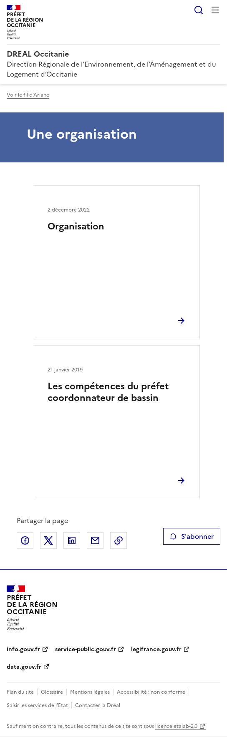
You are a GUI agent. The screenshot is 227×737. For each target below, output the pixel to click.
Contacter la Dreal (97, 705)
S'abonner (192, 536)
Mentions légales (90, 692)
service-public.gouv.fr (85, 649)
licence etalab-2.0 (176, 726)
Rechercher (198, 10)
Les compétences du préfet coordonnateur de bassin (108, 392)
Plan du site (20, 692)
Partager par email (95, 540)
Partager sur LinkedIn (71, 540)
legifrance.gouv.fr (156, 649)
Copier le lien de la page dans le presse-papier (118, 540)
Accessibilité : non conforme (151, 692)
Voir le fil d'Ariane (28, 95)
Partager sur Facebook (25, 540)
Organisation (76, 226)
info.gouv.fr (23, 649)
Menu (215, 10)
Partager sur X (48, 540)
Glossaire (52, 692)
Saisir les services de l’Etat (37, 705)
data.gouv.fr (24, 666)
